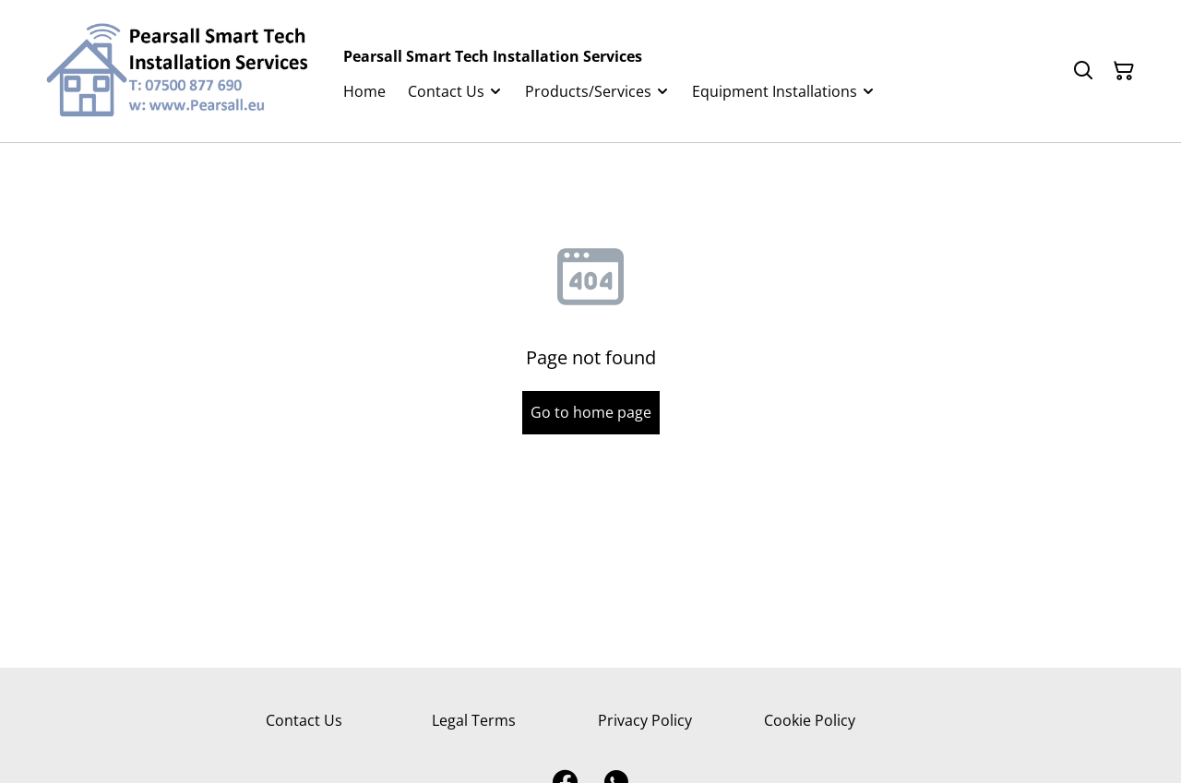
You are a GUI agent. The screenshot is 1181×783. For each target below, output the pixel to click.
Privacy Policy (645, 720)
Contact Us (304, 720)
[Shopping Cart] (1123, 71)
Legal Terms (474, 720)
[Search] (1083, 71)
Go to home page (591, 412)
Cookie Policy (809, 720)
